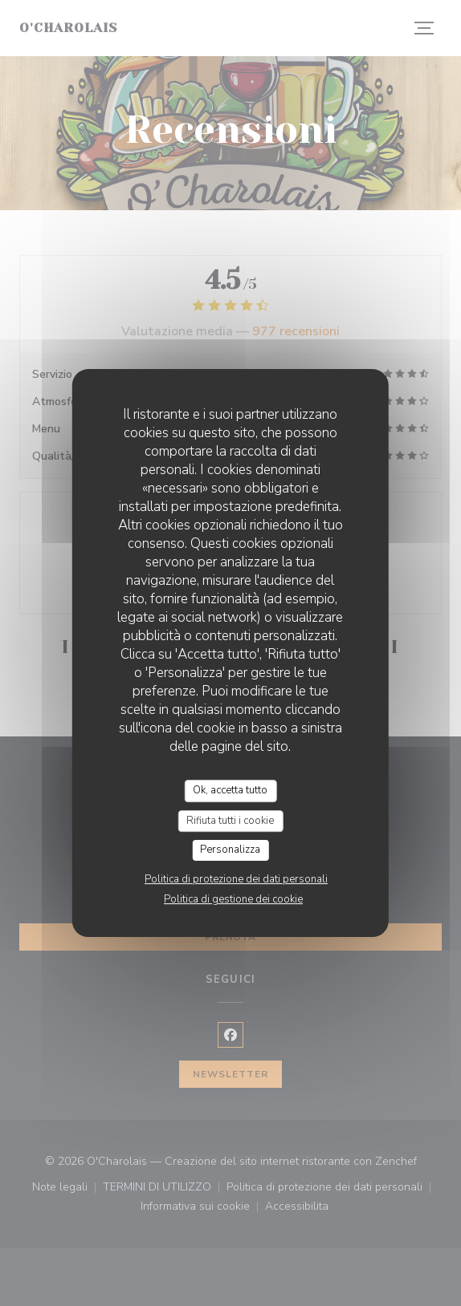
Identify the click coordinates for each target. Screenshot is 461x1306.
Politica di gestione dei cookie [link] (233, 899)
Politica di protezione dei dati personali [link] (236, 879)
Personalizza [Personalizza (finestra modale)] (230, 849)
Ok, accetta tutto (230, 790)
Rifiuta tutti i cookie (230, 820)
